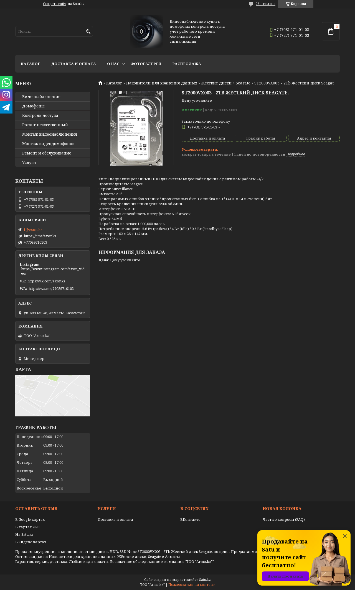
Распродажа (186, 63)
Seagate (243, 83)
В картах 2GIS (27, 526)
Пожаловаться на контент (191, 584)
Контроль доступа (40, 115)
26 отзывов (265, 3)
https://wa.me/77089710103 (51, 288)
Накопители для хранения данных (161, 83)
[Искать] (88, 32)
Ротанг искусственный (45, 124)
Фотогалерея (145, 63)
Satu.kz (205, 579)
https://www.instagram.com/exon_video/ (53, 271)
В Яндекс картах (30, 541)
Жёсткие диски (216, 83)
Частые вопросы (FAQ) (284, 519)
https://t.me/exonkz (40, 235)
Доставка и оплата (73, 63)
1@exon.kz (33, 229)
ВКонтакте (190, 519)
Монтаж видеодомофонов (48, 143)
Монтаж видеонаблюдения (49, 134)
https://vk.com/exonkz (46, 281)
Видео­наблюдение (41, 96)
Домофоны (33, 106)
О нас (113, 63)
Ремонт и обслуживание (46, 153)
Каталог (30, 63)
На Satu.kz (24, 534)
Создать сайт (54, 4)
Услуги (29, 162)
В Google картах (30, 519)
